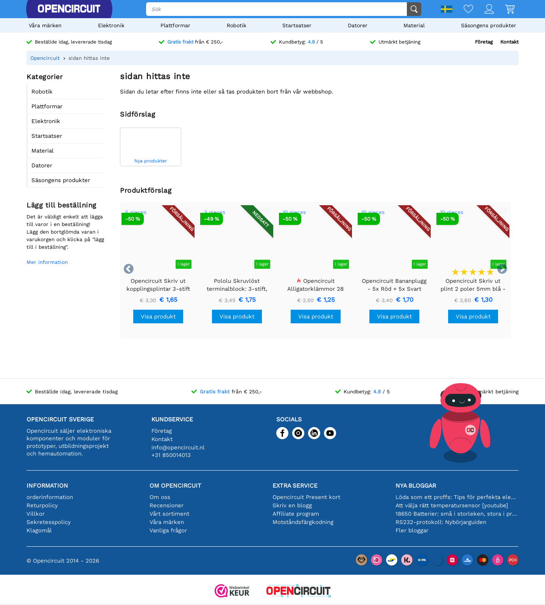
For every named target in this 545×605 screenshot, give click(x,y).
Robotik (236, 25)
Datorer (357, 25)
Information (47, 485)
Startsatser (296, 25)
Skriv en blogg (292, 505)
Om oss (159, 497)
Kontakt (509, 42)
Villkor (35, 513)
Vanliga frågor (168, 530)
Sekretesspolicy (48, 522)
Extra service (295, 485)
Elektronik (111, 25)
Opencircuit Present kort (306, 497)
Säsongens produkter (488, 25)
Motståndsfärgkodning (302, 522)
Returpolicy (42, 505)
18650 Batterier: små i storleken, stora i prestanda (457, 513)
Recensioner (166, 505)
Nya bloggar (416, 485)
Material (414, 25)
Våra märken (45, 25)
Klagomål (39, 530)
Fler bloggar (412, 530)
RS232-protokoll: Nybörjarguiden (441, 522)
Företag (484, 42)
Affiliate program (295, 513)
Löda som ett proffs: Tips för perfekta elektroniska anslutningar (457, 497)
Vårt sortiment (169, 513)
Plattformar (175, 25)
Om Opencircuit (175, 485)
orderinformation (49, 497)
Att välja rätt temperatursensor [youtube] (452, 505)
